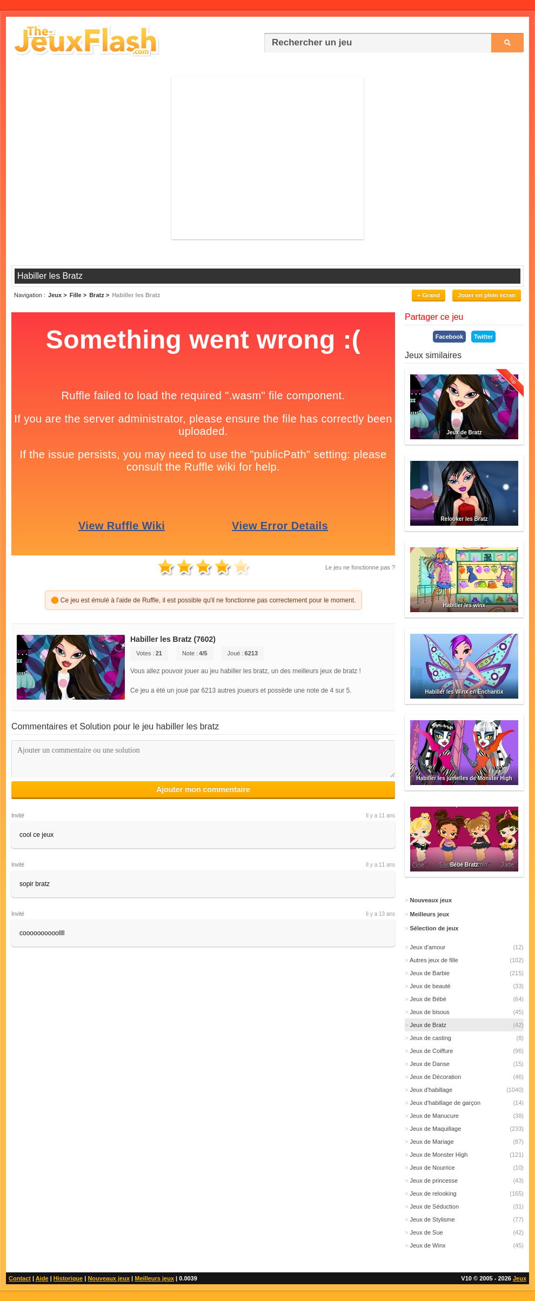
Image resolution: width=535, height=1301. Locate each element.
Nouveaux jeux (109, 1278)
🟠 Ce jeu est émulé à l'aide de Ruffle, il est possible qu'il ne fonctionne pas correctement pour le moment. (203, 600)
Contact (20, 1278)
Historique (68, 1278)
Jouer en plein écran (487, 295)
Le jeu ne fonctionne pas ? (360, 567)
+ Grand (428, 295)
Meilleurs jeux (154, 1278)
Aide (42, 1278)
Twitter (483, 336)
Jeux (519, 1278)
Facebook (449, 336)
